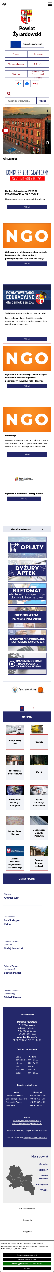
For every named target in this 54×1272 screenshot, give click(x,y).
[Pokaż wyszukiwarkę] (8, 93)
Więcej (20, 207)
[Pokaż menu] (49, 4)
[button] (4, 4)
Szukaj (42, 101)
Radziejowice (42, 1184)
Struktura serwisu (27, 1209)
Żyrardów (43, 1163)
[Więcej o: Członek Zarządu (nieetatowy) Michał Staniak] (22, 994)
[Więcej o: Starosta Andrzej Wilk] (22, 896)
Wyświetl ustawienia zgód (27, 1259)
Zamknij (27, 1268)
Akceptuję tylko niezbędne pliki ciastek (27, 1264)
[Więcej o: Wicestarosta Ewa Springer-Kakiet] (22, 920)
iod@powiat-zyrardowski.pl (35, 1138)
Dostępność (27, 1232)
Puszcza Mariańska (43, 1177)
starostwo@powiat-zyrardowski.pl (27, 1124)
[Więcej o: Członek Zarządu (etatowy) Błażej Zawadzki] (22, 945)
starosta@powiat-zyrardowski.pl (27, 1121)
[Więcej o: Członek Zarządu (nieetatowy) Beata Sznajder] (22, 969)
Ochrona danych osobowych (27, 1255)
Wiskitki (44, 1190)
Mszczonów (42, 1169)
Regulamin (27, 1220)
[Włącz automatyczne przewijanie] (47, 142)
